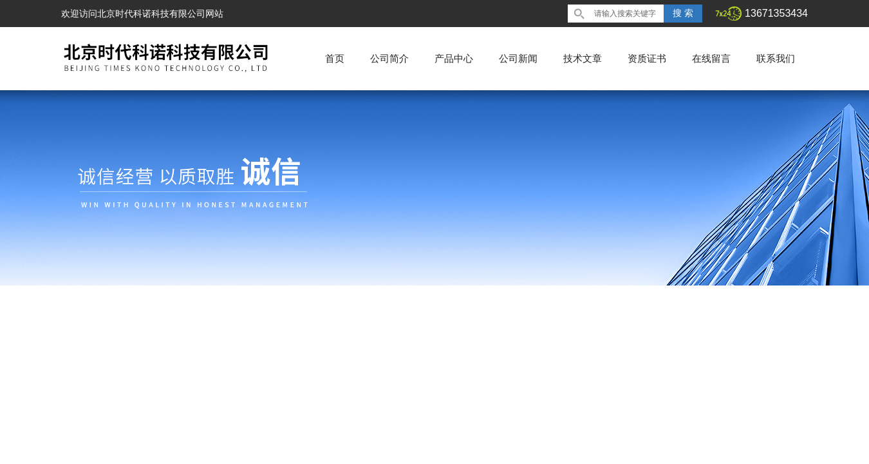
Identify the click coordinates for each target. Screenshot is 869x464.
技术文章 (582, 58)
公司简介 (389, 58)
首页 (334, 58)
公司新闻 (518, 58)
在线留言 (711, 58)
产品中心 (453, 58)
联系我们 (775, 58)
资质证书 (647, 58)
